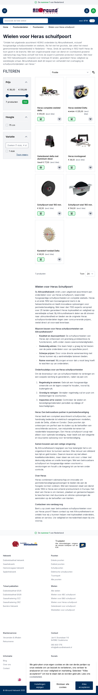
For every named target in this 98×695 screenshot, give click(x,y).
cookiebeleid (36, 677)
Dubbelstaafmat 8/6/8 (12, 594)
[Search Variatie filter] (17, 145)
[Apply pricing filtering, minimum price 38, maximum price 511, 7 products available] (25, 102)
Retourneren (8, 641)
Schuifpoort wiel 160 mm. (49, 204)
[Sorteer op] (70, 72)
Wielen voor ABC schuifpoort (63, 594)
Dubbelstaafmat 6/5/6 (12, 591)
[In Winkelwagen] (40, 119)
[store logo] (45, 11)
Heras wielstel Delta (77, 108)
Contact (6, 668)
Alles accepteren (84, 685)
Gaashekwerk (9, 564)
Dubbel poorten (57, 564)
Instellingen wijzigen (39, 685)
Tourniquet (55, 576)
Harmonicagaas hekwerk (13, 568)
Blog (5, 661)
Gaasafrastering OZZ (12, 598)
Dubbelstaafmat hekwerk (13, 560)
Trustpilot (60, 541)
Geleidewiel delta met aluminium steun (47, 157)
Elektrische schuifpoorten (61, 572)
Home (5, 27)
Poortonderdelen (20, 27)
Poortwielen (38, 27)
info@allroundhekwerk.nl (61, 647)
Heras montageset (77, 156)
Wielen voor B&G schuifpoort (63, 598)
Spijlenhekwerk (9, 572)
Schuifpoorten (57, 568)
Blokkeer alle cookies (63, 685)
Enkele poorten (57, 560)
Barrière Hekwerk (10, 606)
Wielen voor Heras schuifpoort (64, 602)
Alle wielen (55, 591)
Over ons (7, 664)
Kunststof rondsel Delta (48, 250)
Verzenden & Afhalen (12, 637)
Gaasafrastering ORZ (12, 602)
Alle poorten (56, 579)
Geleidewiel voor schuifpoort (63, 606)
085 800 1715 (56, 645)
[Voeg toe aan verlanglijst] (59, 119)
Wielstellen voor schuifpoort (63, 610)
